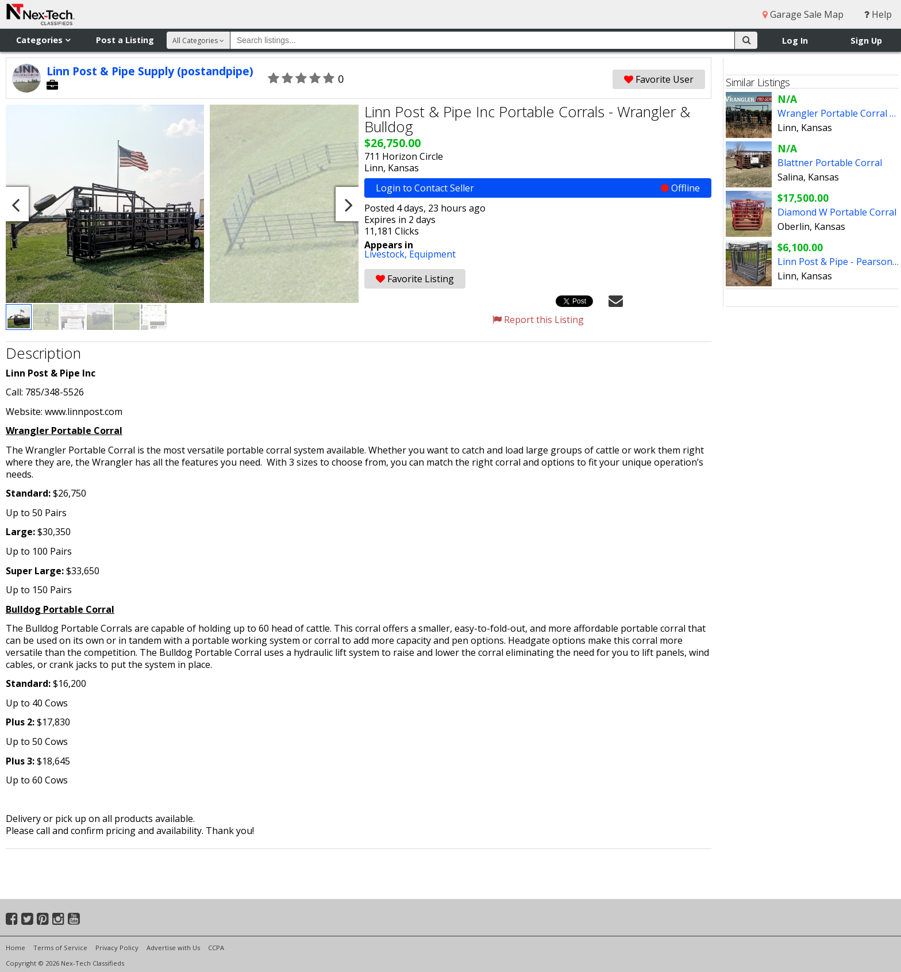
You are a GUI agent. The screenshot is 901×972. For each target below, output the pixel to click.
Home (15, 947)
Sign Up (866, 40)
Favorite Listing (415, 278)
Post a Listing (125, 39)
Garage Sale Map (803, 14)
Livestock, (386, 254)
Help (878, 14)
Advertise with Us (173, 947)
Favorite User (659, 79)
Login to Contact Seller (538, 188)
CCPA (216, 947)
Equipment (432, 254)
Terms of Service (60, 947)
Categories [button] (43, 39)
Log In (795, 40)
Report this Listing (538, 319)
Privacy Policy (116, 947)
